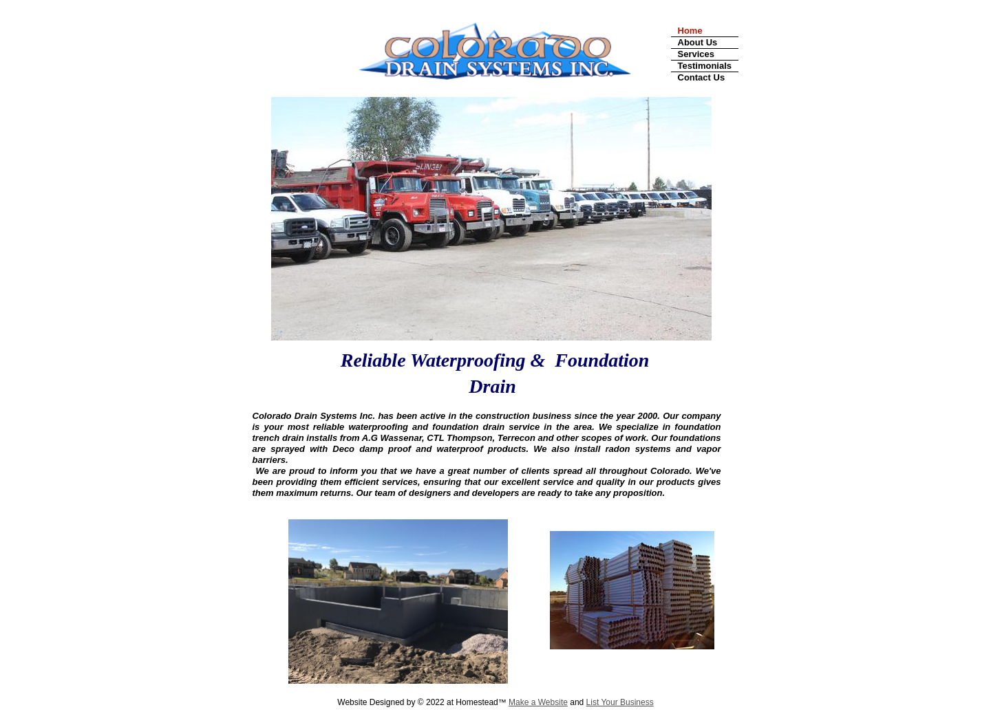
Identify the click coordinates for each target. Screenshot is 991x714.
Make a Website (538, 702)
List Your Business (620, 702)
